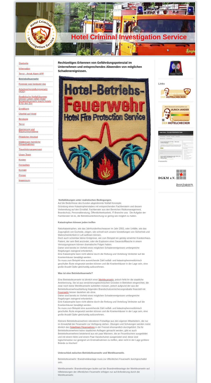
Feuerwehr (63, 292)
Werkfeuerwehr (106, 279)
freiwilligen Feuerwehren (82, 327)
